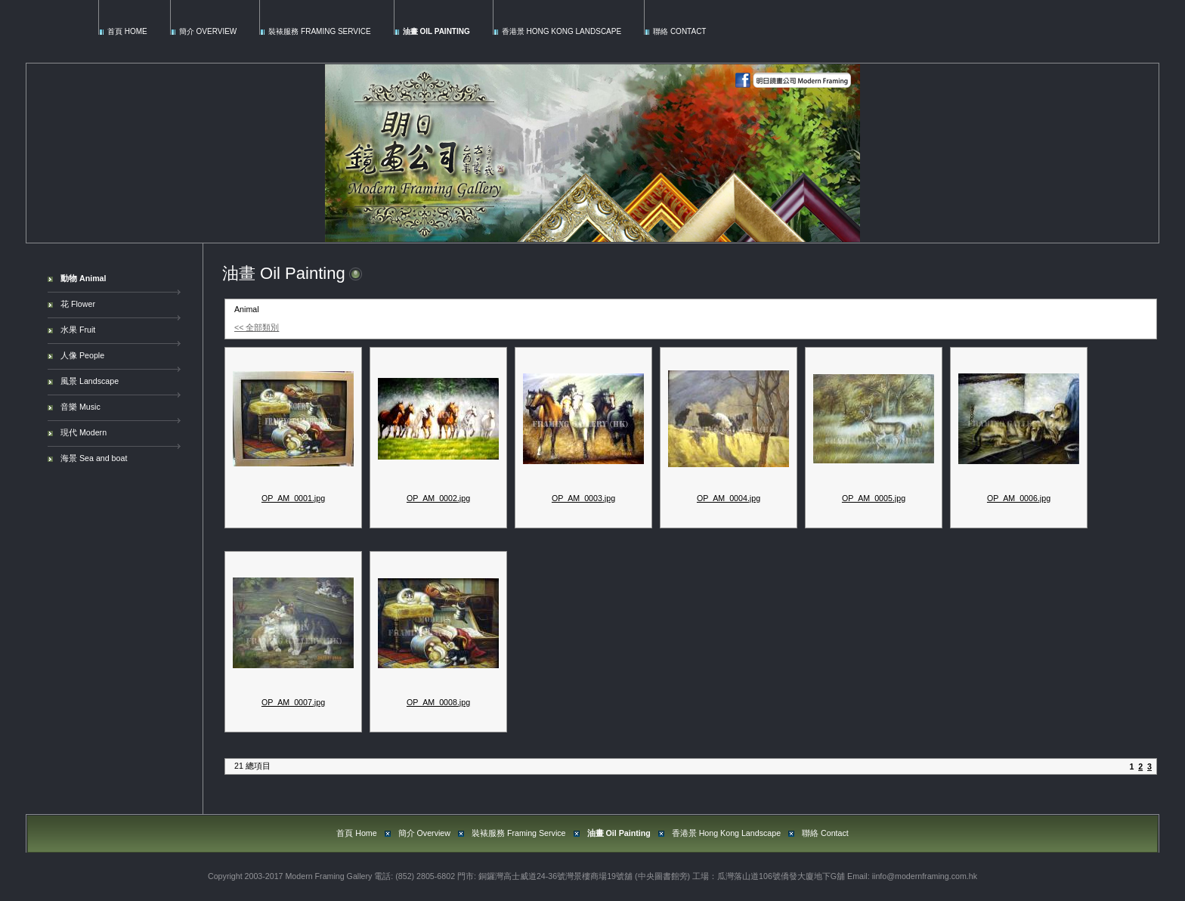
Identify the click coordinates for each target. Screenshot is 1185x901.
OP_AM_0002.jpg (438, 498)
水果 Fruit (77, 329)
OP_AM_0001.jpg (293, 498)
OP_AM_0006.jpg (1018, 498)
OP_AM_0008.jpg (438, 702)
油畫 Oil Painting (436, 31)
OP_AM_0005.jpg (873, 498)
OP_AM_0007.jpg (293, 702)
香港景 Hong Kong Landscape (561, 31)
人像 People (82, 355)
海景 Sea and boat (93, 458)
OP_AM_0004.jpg (728, 498)
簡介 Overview (208, 31)
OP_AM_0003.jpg (583, 498)
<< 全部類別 (256, 327)
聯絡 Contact (679, 31)
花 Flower (77, 303)
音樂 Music (80, 406)
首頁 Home (127, 31)
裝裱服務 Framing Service (319, 31)
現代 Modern (83, 432)
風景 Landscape (89, 380)
